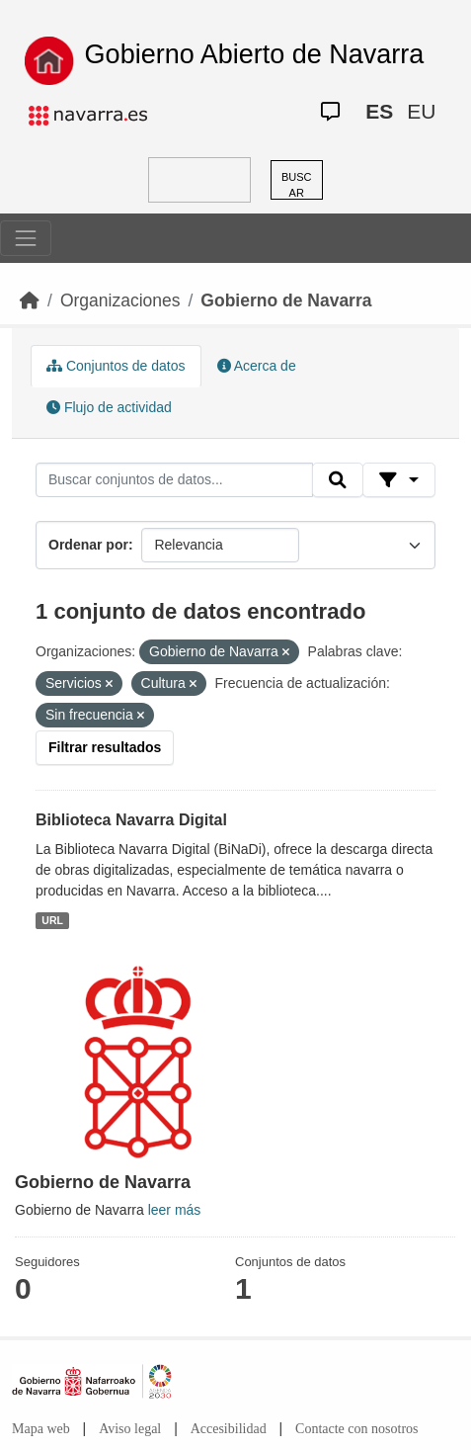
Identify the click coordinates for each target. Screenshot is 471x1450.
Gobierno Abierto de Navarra (255, 54)
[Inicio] (29, 300)
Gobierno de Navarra (285, 300)
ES (379, 111)
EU (421, 111)
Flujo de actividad (109, 407)
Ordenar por (88, 545)
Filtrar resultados (104, 747)
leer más (174, 1210)
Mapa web (41, 1428)
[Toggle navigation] (25, 238)
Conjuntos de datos (116, 366)
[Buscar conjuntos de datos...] (174, 480)
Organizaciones (120, 300)
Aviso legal (130, 1428)
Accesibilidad (229, 1428)
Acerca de (256, 366)
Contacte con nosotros (356, 1428)
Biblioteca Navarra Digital (131, 819)
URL (52, 920)
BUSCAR (296, 185)
